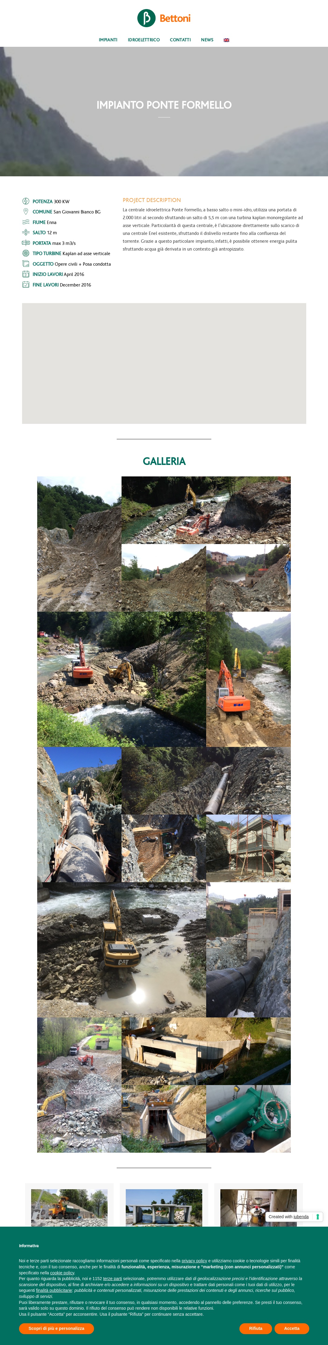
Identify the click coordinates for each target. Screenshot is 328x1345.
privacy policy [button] (194, 1260)
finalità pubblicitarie (54, 1290)
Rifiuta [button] (255, 1328)
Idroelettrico (144, 40)
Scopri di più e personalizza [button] (56, 1328)
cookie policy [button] (62, 1272)
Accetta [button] (292, 1328)
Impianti (108, 40)
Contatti (180, 40)
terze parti (112, 1278)
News (207, 40)
